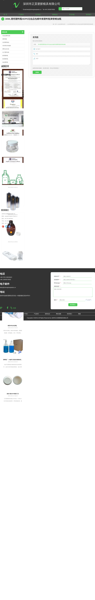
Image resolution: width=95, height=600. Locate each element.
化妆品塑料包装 (61, 24)
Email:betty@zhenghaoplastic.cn (32, 9)
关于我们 (38, 14)
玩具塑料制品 (5, 42)
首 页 (5, 14)
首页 (55, 24)
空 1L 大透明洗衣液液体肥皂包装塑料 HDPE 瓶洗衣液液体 (15, 222)
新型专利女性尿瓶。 (13, 452)
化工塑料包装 (5, 52)
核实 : (56, 593)
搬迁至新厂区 (12, 423)
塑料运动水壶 (5, 49)
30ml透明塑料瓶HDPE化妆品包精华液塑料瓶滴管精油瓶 (51, 44)
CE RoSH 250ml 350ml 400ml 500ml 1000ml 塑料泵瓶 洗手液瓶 (15, 197)
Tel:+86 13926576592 (49, 9)
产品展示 (21, 14)
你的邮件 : (57, 573)
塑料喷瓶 (4, 39)
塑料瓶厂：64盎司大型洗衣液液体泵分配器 (12, 486)
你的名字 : (57, 570)
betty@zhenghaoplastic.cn (8, 581)
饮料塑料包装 (5, 65)
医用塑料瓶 (5, 59)
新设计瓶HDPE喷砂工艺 (13, 520)
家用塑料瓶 (5, 55)
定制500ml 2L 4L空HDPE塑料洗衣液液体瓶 (15, 206)
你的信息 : (57, 580)
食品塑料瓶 (5, 62)
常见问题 (71, 14)
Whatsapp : (57, 576)
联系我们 (88, 14)
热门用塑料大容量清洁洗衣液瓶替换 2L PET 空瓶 (15, 214)
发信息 (37, 72)
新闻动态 (55, 14)
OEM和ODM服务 (6, 45)
